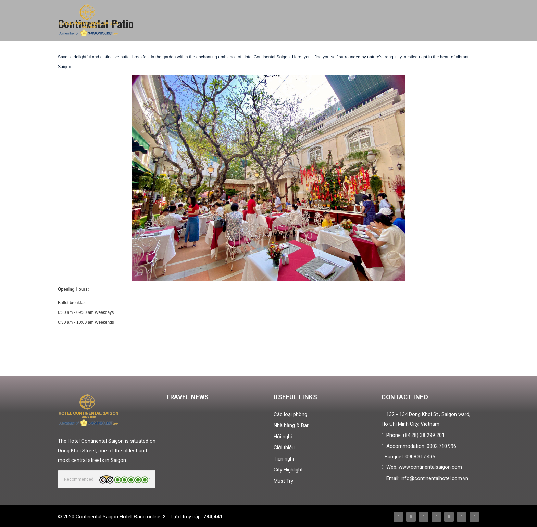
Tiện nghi (284, 459)
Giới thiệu (284, 447)
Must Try (283, 481)
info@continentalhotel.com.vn (434, 478)
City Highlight (288, 470)
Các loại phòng (290, 414)
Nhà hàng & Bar (291, 425)
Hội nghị (283, 436)
